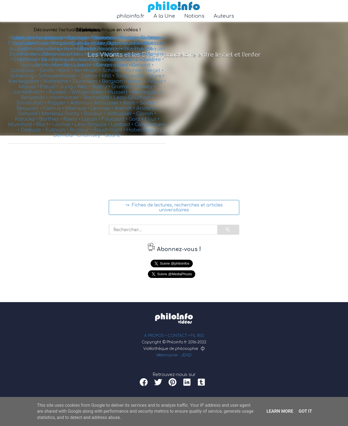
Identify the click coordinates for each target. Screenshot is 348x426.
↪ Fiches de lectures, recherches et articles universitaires (174, 207)
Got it (305, 411)
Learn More (279, 411)
